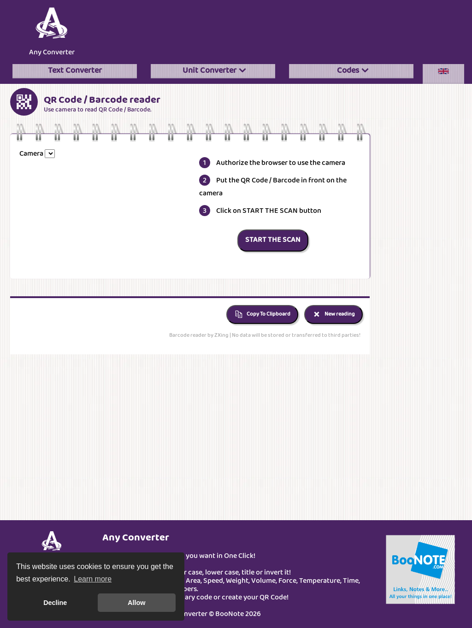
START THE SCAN (273, 240)
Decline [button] (55, 602)
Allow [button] (136, 602)
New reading (333, 314)
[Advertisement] (282, 29)
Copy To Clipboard (262, 314)
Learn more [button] (93, 579)
